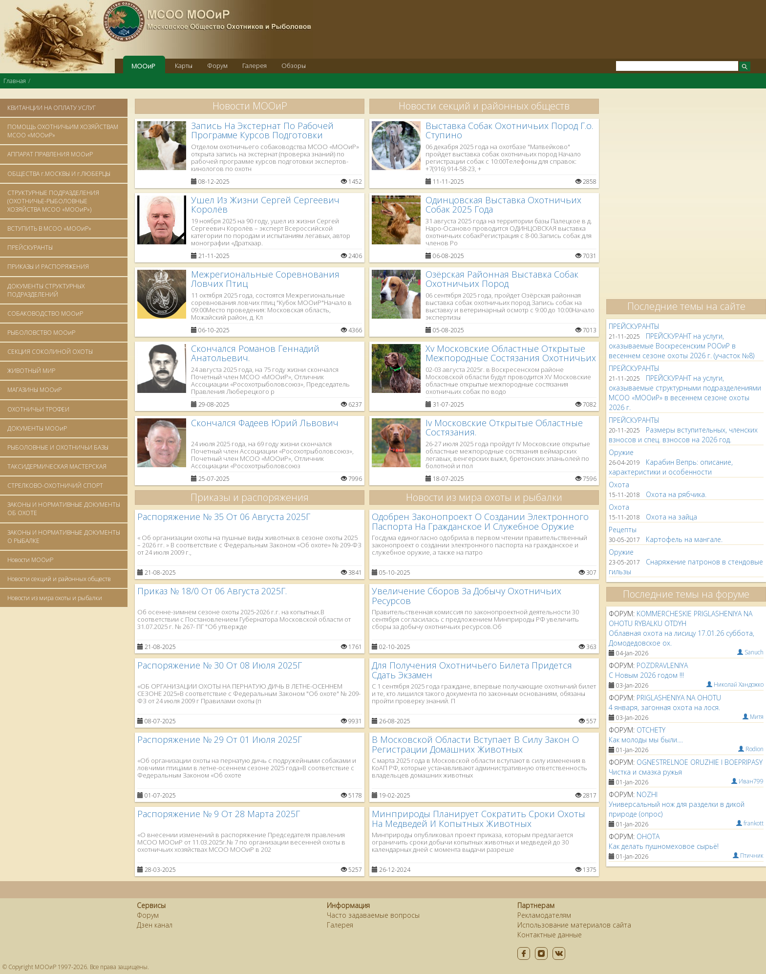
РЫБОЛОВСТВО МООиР (41, 332)
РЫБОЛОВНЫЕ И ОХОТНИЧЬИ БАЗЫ (57, 447)
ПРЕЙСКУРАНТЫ (30, 247)
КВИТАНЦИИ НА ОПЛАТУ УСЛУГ (51, 108)
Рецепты (623, 529)
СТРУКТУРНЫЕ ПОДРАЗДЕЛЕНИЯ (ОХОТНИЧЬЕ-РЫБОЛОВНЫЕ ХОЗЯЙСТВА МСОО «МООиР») (53, 201)
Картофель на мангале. (684, 539)
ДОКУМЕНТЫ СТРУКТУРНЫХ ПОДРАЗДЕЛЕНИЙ (46, 290)
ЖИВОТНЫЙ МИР (31, 371)
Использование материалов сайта (574, 925)
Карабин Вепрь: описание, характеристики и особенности (671, 466)
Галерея (254, 65)
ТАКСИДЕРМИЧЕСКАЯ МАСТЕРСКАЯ (56, 466)
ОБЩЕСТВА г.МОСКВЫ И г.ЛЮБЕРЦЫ (58, 174)
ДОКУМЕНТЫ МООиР (37, 428)
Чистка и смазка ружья (645, 772)
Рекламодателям (544, 915)
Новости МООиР (30, 560)
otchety (651, 730)
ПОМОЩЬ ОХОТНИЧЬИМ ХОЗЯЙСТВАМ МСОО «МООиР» (62, 131)
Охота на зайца (671, 516)
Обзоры (293, 65)
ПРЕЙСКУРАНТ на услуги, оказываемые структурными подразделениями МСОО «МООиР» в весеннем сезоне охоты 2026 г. (685, 392)
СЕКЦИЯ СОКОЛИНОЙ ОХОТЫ (50, 351)
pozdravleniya (662, 665)
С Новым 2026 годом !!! (646, 675)
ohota (648, 836)
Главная (14, 81)
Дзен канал (154, 925)
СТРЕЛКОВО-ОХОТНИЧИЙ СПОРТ (55, 485)
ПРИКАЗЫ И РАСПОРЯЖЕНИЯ (48, 266)
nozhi (647, 794)
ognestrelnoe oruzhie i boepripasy (700, 762)
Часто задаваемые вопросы (373, 915)
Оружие (621, 452)
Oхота (619, 484)
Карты (183, 65)
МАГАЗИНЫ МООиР (34, 390)
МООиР (143, 66)
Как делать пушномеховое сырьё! (664, 846)
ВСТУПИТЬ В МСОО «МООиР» (49, 228)
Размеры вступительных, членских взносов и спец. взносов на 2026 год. (683, 434)
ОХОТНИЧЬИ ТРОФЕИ (38, 409)
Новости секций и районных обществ (59, 579)
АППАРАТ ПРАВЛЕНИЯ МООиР (50, 154)
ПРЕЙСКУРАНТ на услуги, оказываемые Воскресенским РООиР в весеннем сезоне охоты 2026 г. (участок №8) (681, 345)
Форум (217, 65)
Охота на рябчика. (676, 494)
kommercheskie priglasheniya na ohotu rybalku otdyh (680, 618)
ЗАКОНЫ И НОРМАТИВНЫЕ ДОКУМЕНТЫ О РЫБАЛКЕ (63, 536)
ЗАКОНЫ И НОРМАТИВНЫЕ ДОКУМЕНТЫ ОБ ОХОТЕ (63, 508)
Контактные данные (549, 934)
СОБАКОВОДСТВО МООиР (45, 313)
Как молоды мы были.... (646, 739)
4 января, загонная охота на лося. (664, 707)
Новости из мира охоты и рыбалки (54, 598)
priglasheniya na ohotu (679, 697)
